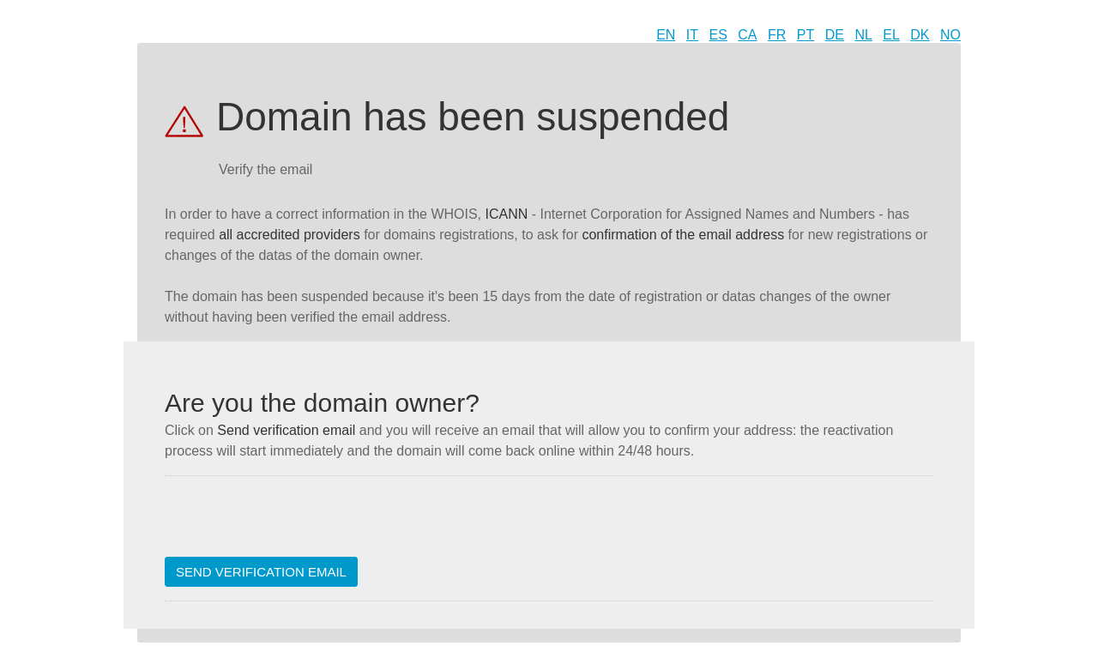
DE (834, 34)
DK (919, 34)
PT (805, 34)
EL (891, 34)
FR (777, 34)
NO (950, 34)
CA (747, 34)
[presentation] (295, 523)
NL (863, 34)
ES (718, 34)
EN (665, 34)
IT (692, 34)
